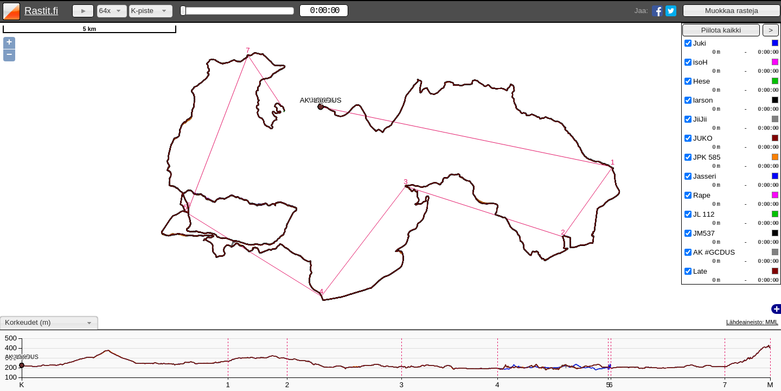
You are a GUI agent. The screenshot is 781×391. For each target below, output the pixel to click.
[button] (731, 10)
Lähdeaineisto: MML (752, 322)
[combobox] (112, 11)
